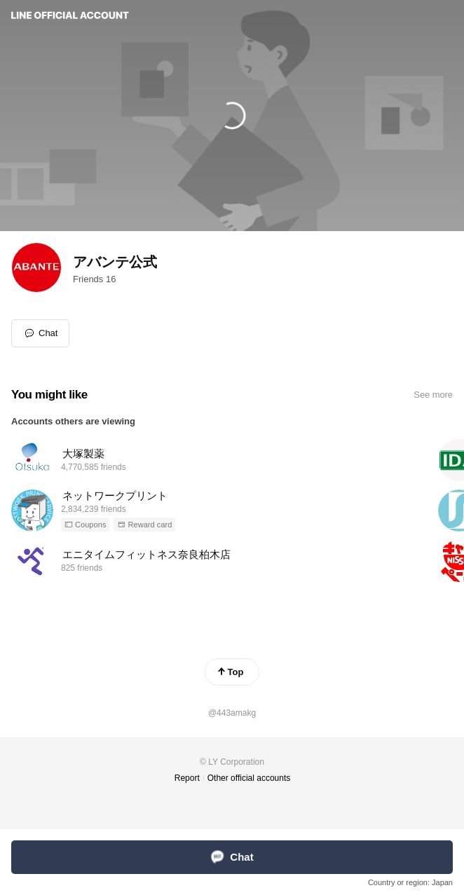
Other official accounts (249, 778)
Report (187, 778)
